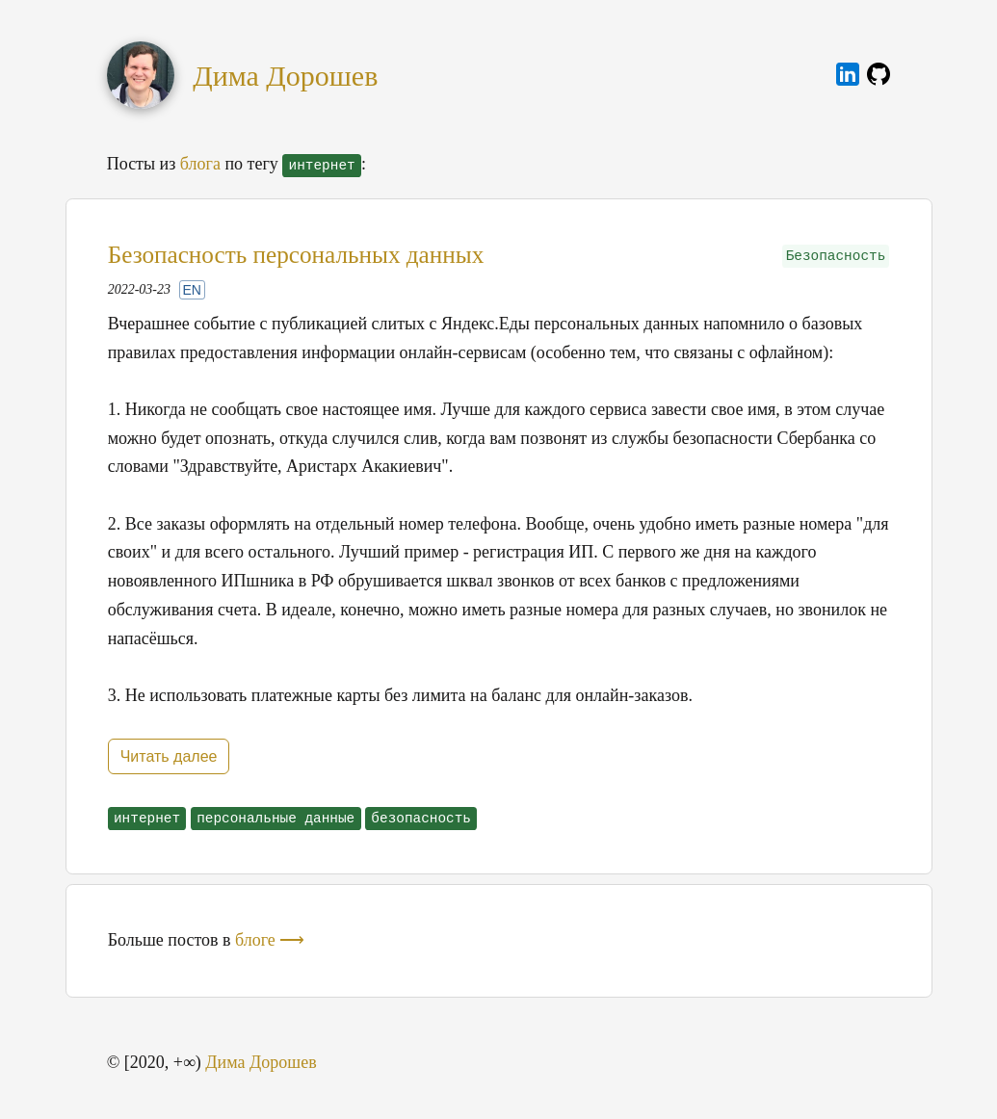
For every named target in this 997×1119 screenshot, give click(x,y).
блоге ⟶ (269, 940)
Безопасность (836, 256)
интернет (147, 818)
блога (200, 163)
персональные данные (275, 818)
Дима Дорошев (285, 75)
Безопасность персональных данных (296, 255)
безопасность (421, 818)
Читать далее (169, 756)
